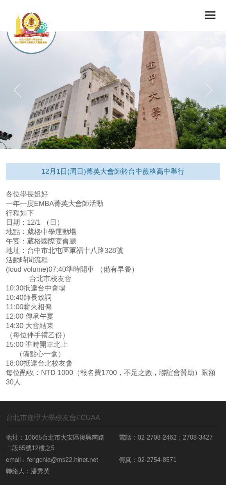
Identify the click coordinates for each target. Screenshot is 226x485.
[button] (17, 90)
